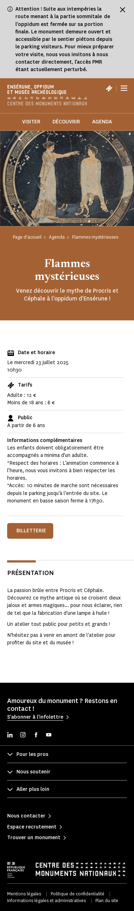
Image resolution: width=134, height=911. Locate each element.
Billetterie (31, 530)
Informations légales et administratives (46, 900)
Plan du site (106, 900)
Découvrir (66, 121)
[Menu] (124, 88)
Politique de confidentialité (77, 894)
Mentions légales (24, 894)
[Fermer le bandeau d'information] (122, 9)
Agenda (102, 121)
